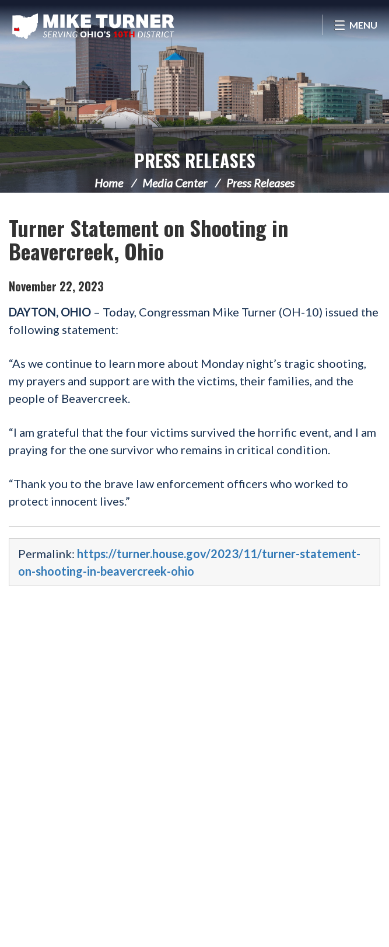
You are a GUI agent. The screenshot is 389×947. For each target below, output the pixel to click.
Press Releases (194, 160)
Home (108, 183)
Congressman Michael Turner (93, 26)
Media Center (174, 183)
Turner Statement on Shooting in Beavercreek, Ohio (148, 239)
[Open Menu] (355, 25)
